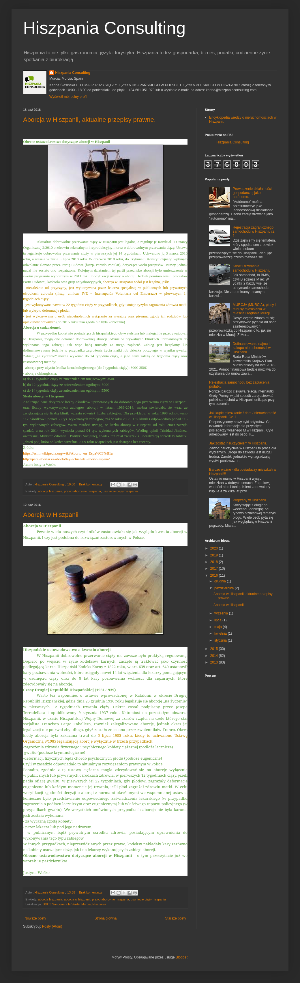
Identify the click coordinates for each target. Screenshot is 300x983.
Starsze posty (175, 918)
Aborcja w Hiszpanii (50, 514)
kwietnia (221, 633)
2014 (214, 656)
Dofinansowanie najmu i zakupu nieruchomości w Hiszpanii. (252, 348)
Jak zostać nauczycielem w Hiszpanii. (238, 443)
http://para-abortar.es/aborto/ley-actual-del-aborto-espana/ (66, 459)
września (221, 613)
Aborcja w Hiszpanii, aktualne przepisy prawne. (89, 119)
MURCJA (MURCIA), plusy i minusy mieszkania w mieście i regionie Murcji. (254, 309)
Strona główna (106, 918)
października (224, 588)
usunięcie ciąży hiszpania (120, 491)
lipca (218, 620)
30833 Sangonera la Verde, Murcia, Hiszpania (74, 904)
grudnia (220, 581)
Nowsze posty (35, 918)
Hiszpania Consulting (104, 28)
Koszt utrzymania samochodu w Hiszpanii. (251, 268)
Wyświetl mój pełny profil (68, 97)
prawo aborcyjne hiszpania (82, 491)
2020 (214, 548)
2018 (214, 562)
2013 (214, 662)
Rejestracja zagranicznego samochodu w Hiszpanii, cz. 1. (254, 231)
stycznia (221, 640)
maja (218, 627)
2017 (214, 569)
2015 (214, 649)
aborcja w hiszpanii (77, 899)
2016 (214, 575)
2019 (214, 555)
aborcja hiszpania (50, 491)
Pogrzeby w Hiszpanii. (250, 500)
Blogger (181, 957)
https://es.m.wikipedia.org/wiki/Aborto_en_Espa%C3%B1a (68, 453)
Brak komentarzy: (91, 484)
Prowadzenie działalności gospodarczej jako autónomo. (252, 193)
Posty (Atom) (52, 926)
